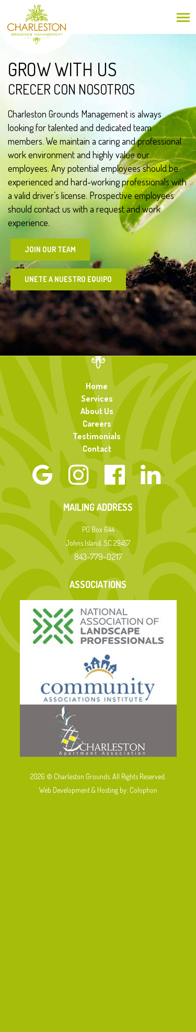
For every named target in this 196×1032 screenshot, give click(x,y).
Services (97, 398)
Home (97, 386)
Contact (97, 448)
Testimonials (97, 436)
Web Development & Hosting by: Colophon (98, 789)
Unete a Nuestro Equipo (68, 279)
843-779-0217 (98, 556)
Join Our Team (50, 249)
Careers (97, 423)
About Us (96, 411)
